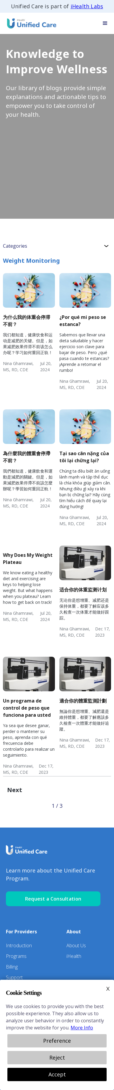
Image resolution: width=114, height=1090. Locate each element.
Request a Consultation (53, 899)
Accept (57, 1074)
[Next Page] (14, 790)
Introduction (19, 945)
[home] (29, 23)
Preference (57, 1040)
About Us (76, 945)
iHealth (73, 956)
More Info (82, 1027)
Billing (12, 967)
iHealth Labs (87, 6)
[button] (105, 23)
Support (14, 977)
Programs (16, 956)
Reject (57, 1057)
